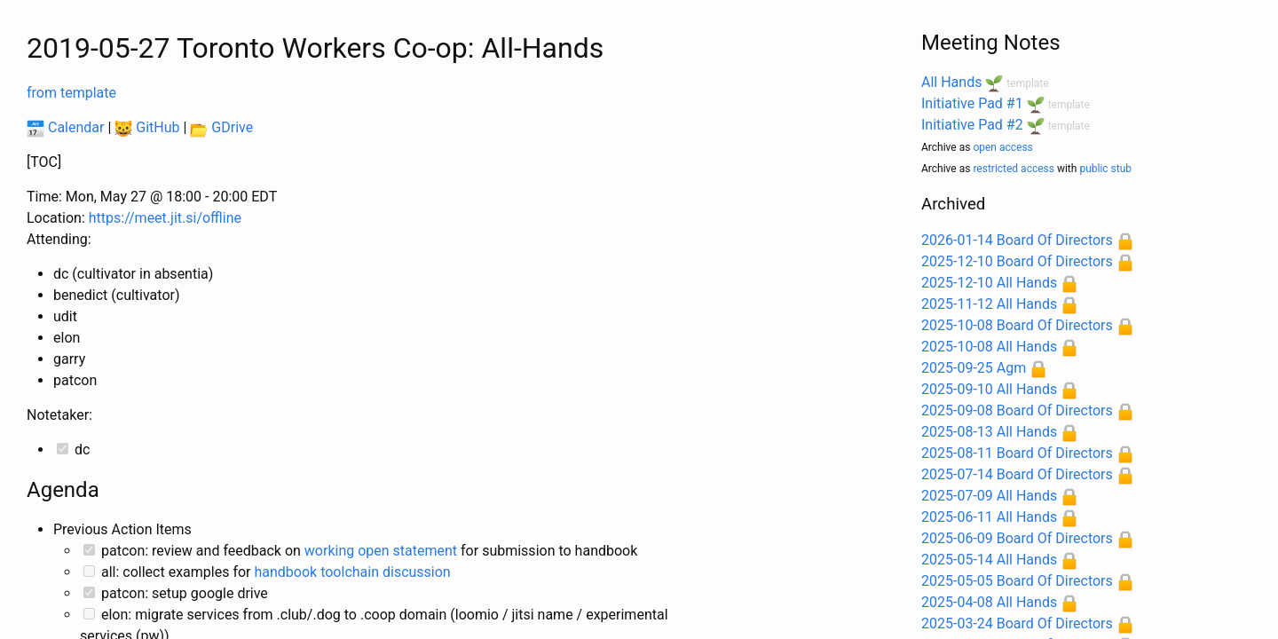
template (1027, 83)
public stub (1105, 168)
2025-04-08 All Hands (989, 602)
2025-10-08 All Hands (989, 346)
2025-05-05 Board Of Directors (1017, 580)
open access (1002, 147)
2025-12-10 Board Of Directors (1017, 261)
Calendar (65, 127)
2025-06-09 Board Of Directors (1017, 538)
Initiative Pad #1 (972, 103)
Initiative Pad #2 (972, 124)
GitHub (146, 127)
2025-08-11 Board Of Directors (1017, 453)
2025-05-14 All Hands (989, 559)
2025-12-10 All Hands (989, 282)
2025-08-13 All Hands (989, 431)
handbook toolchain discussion (352, 572)
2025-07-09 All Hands (989, 495)
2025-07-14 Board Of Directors (1017, 474)
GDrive (221, 127)
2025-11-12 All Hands (989, 304)
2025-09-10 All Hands (989, 389)
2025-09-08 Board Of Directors (1017, 410)
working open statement (380, 550)
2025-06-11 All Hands (989, 517)
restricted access (1013, 168)
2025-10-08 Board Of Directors (1017, 325)
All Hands (951, 82)
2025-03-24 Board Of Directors (1017, 623)
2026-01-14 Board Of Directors (1017, 240)
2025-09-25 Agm (973, 367)
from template (71, 92)
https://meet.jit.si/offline (165, 217)
